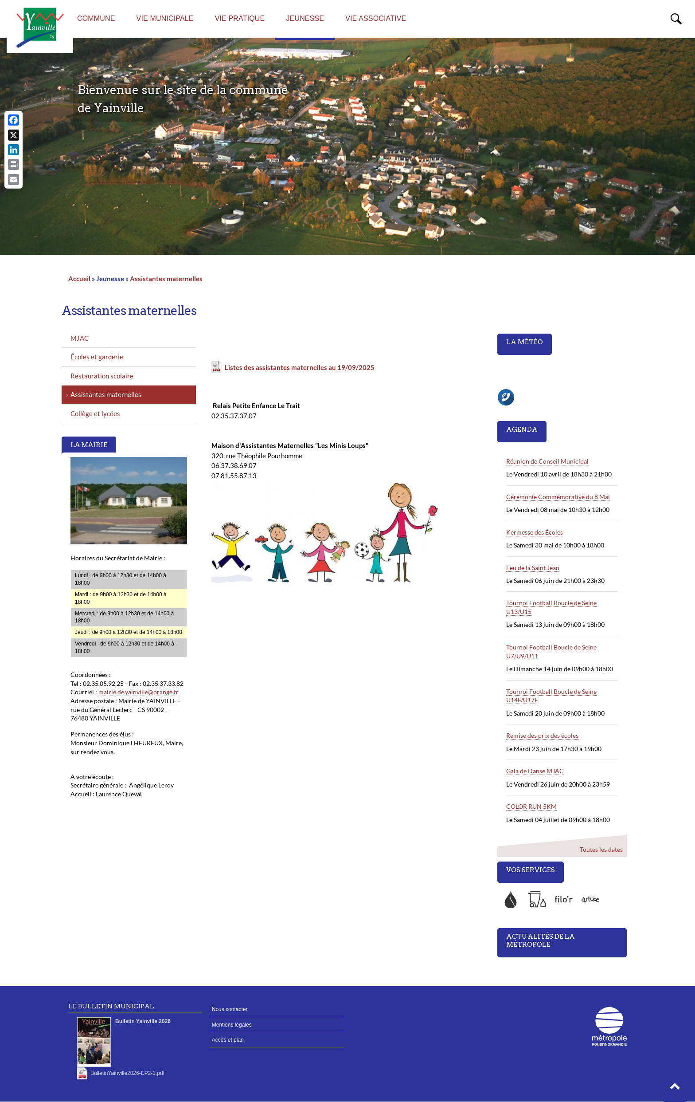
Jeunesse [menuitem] (305, 18)
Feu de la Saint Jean (532, 567)
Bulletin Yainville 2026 (143, 1021)
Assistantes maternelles (166, 279)
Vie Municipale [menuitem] (165, 18)
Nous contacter (230, 1009)
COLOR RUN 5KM (531, 806)
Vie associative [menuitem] (375, 18)
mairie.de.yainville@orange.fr (139, 692)
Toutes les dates (600, 849)
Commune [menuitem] (96, 18)
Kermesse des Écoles (534, 532)
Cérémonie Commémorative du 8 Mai (558, 496)
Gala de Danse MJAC (535, 771)
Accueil (79, 279)
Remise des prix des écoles (542, 735)
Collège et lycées (95, 413)
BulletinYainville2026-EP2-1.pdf (127, 1073)
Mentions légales (232, 1025)
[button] (675, 1088)
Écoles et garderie (96, 357)
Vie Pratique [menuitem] (240, 18)
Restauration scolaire (101, 376)
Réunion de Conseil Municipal (547, 461)
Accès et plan (228, 1040)
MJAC (79, 338)
